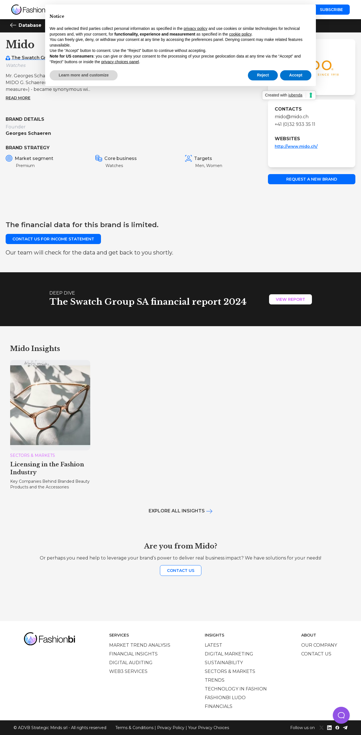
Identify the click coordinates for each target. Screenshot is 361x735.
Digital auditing (131, 662)
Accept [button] (295, 75)
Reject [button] (263, 75)
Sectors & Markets (230, 671)
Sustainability (224, 662)
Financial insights (133, 654)
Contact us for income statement (53, 239)
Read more (18, 97)
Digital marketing (229, 654)
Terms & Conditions (134, 727)
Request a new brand (311, 179)
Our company (319, 645)
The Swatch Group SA (37, 57)
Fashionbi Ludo (225, 697)
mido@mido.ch (292, 116)
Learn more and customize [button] (84, 75)
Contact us (180, 570)
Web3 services (128, 671)
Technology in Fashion (236, 689)
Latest (213, 645)
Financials (218, 706)
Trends (214, 680)
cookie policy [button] (240, 34)
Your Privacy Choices (208, 727)
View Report (290, 299)
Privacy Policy (170, 727)
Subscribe (331, 9)
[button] (341, 715)
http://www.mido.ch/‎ (296, 146)
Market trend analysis (139, 645)
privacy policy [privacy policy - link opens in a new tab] (195, 28)
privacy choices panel (120, 62)
